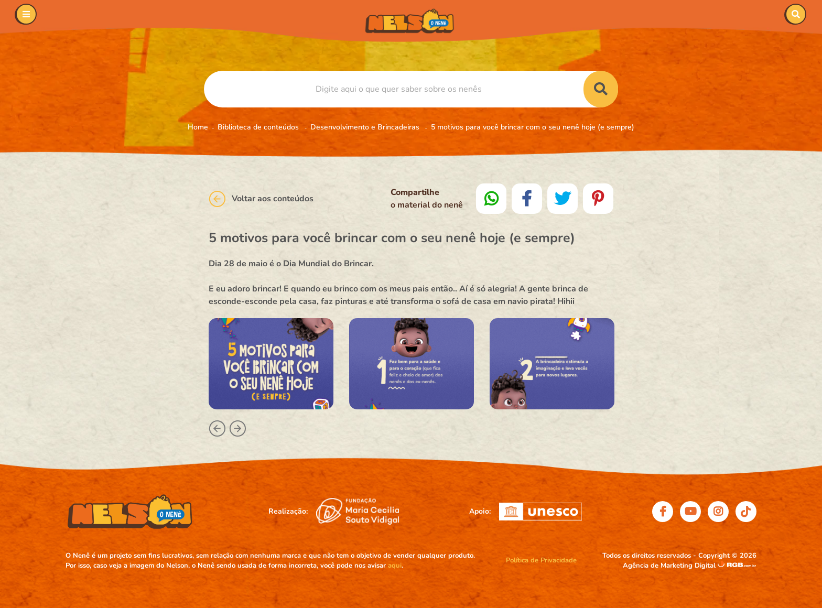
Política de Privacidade (541, 560)
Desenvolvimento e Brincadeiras (365, 127)
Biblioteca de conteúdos (259, 127)
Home (198, 127)
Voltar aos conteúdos (261, 199)
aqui (395, 565)
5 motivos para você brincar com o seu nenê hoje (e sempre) (532, 127)
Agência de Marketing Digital (670, 565)
